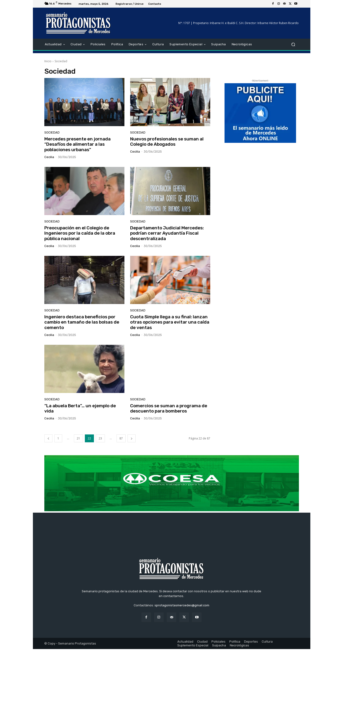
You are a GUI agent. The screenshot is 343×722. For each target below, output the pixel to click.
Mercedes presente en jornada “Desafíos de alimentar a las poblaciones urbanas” (77, 144)
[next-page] (132, 438)
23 (100, 438)
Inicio (47, 61)
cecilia (49, 157)
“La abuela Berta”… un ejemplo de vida (80, 408)
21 (78, 438)
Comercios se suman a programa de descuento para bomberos (168, 408)
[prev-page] (48, 438)
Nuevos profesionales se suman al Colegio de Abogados (167, 141)
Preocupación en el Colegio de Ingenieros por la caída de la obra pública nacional (79, 233)
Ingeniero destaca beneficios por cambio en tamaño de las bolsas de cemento (81, 322)
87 (121, 438)
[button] (293, 44)
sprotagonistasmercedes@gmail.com (181, 678)
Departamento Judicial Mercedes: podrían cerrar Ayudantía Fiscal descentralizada (167, 233)
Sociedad (52, 132)
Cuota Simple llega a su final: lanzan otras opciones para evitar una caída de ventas (169, 322)
